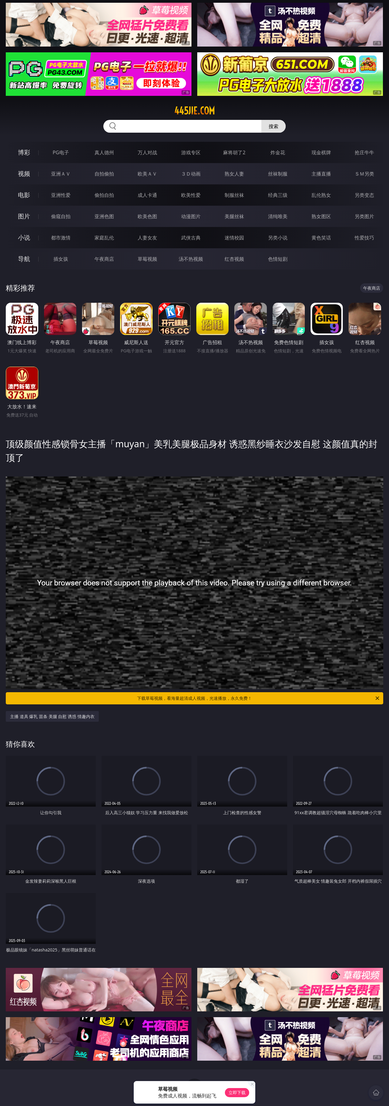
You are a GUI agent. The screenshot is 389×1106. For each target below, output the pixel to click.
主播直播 (321, 173)
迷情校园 (234, 237)
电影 (24, 195)
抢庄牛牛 (364, 152)
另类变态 (364, 195)
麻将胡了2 (234, 152)
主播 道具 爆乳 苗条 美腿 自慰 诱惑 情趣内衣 (52, 716)
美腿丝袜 (234, 216)
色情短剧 (277, 259)
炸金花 (277, 152)
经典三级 (277, 195)
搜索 (273, 126)
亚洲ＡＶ (61, 173)
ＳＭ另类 (364, 173)
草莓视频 (147, 259)
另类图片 (364, 216)
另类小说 (277, 237)
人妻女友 (147, 237)
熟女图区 (321, 216)
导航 (24, 259)
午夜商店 (104, 259)
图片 (24, 216)
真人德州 (104, 152)
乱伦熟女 (321, 195)
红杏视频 (234, 259)
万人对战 (147, 152)
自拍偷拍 (104, 173)
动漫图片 (191, 216)
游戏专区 (191, 152)
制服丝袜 (234, 195)
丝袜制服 (277, 173)
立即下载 (237, 1092)
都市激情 (61, 237)
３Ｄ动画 (191, 173)
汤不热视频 (191, 259)
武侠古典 (191, 237)
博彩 (24, 152)
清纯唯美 (277, 216)
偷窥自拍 (61, 216)
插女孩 (60, 259)
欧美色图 (147, 216)
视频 (24, 173)
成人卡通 (147, 195)
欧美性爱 (191, 195)
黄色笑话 (321, 237)
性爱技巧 (364, 237)
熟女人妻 (234, 173)
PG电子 (61, 152)
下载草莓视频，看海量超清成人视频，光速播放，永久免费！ (258, 698)
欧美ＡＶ (147, 173)
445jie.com (194, 111)
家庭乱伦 (104, 237)
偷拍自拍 (104, 195)
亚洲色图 (104, 216)
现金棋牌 (321, 152)
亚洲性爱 (61, 195)
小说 (24, 237)
